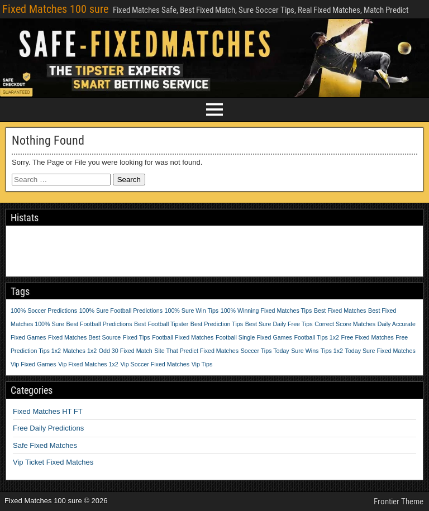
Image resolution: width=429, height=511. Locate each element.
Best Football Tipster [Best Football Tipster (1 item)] (161, 324)
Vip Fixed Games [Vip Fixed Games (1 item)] (33, 364)
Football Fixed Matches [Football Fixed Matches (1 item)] (182, 337)
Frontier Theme (398, 501)
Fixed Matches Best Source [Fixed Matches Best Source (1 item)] (84, 337)
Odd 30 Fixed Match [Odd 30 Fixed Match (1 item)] (125, 350)
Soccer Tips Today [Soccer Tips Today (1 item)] (265, 350)
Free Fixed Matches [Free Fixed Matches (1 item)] (367, 337)
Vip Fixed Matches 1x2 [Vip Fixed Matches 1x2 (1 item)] (88, 364)
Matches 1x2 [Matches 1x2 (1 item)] (80, 350)
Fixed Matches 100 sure (55, 9)
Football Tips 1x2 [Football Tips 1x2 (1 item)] (316, 337)
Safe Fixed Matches (45, 445)
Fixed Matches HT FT (48, 411)
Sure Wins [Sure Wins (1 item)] (304, 350)
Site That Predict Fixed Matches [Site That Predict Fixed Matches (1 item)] (196, 350)
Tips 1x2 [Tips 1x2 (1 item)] (332, 350)
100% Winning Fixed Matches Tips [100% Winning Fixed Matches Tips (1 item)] (266, 310)
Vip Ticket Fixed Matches (53, 462)
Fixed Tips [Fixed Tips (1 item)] (136, 337)
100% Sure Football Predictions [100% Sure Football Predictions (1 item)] (121, 310)
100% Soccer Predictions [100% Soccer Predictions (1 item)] (44, 310)
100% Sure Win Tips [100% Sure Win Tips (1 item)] (192, 310)
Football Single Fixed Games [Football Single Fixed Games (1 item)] (254, 337)
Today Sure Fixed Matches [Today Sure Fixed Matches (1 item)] (380, 350)
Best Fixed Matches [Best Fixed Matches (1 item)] (340, 310)
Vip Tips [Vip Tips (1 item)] (202, 364)
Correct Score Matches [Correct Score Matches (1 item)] (344, 324)
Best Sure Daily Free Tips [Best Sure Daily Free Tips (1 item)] (279, 324)
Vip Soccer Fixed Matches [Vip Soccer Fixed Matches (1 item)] (154, 364)
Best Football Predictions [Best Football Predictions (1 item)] (99, 324)
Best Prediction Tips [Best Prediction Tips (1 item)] (216, 324)
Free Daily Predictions (48, 428)
